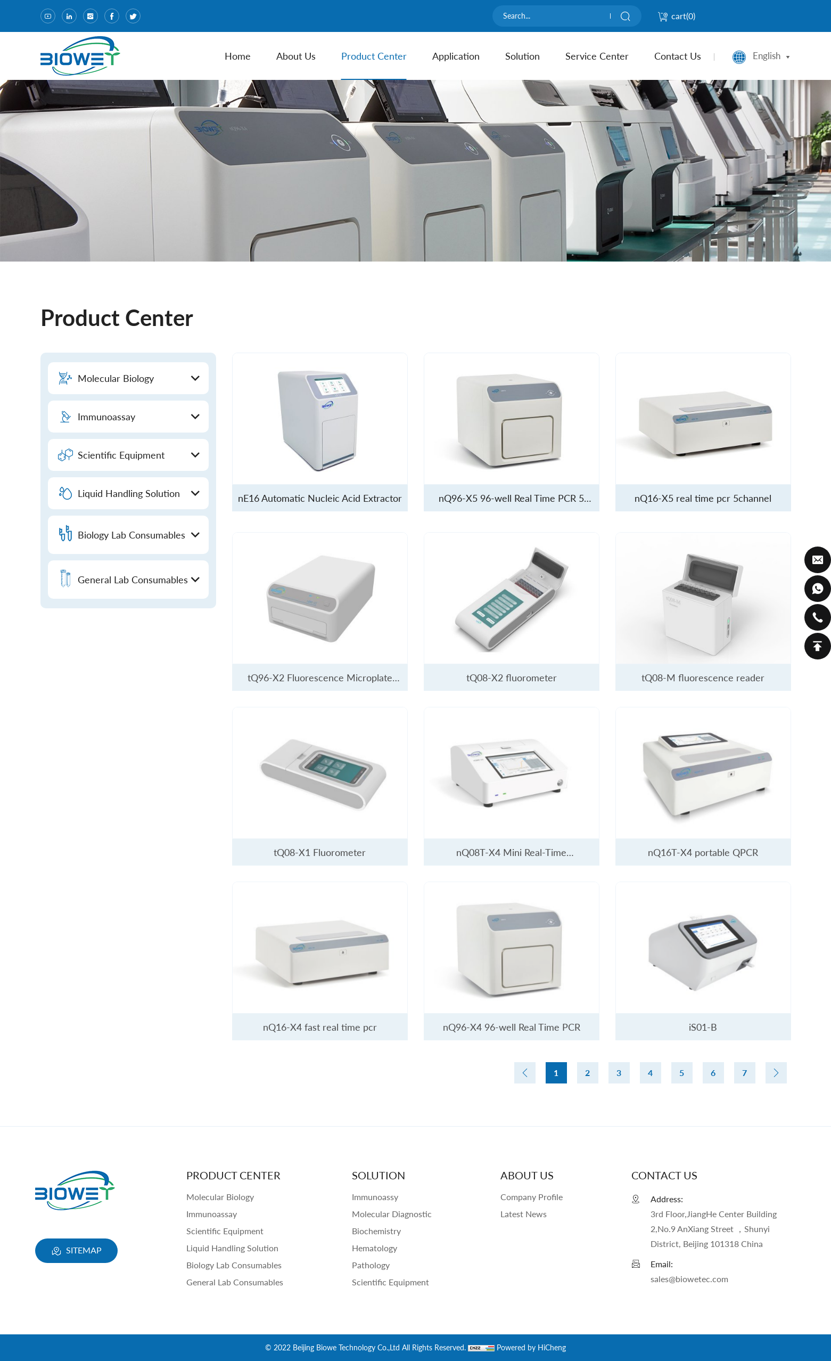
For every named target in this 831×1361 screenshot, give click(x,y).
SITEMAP (76, 1251)
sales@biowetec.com (689, 1279)
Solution (522, 56)
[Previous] (525, 1072)
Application (456, 56)
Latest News (523, 1214)
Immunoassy (375, 1197)
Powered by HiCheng (531, 1347)
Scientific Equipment (225, 1231)
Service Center (597, 56)
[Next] (776, 1072)
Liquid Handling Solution (232, 1248)
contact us (677, 56)
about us (296, 56)
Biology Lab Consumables (234, 1265)
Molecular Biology (220, 1197)
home (238, 56)
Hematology (374, 1248)
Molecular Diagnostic (392, 1214)
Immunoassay (211, 1214)
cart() (676, 16)
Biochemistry (376, 1231)
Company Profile (531, 1197)
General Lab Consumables (234, 1282)
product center (374, 56)
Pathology (371, 1265)
